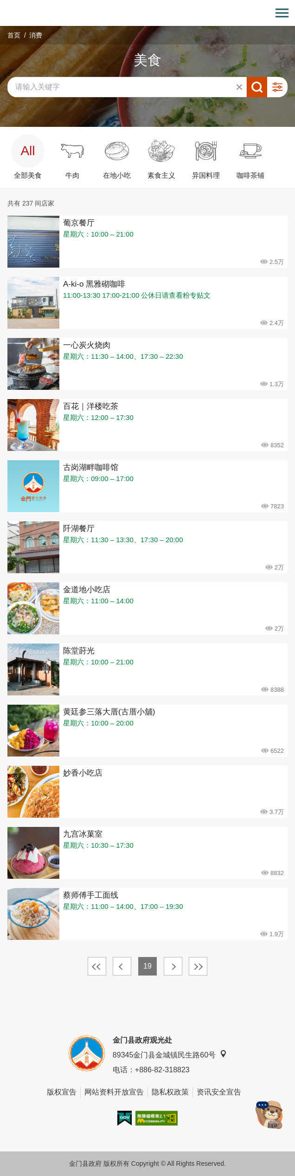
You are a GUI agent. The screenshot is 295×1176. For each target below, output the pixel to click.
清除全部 (239, 87)
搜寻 (257, 87)
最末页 (198, 966)
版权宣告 (62, 1092)
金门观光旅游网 (147, 13)
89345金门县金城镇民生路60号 (170, 1054)
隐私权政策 (170, 1092)
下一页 (173, 966)
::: (3, 5)
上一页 (122, 966)
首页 (13, 35)
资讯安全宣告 (219, 1092)
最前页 (97, 966)
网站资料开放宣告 (114, 1092)
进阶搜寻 (277, 87)
